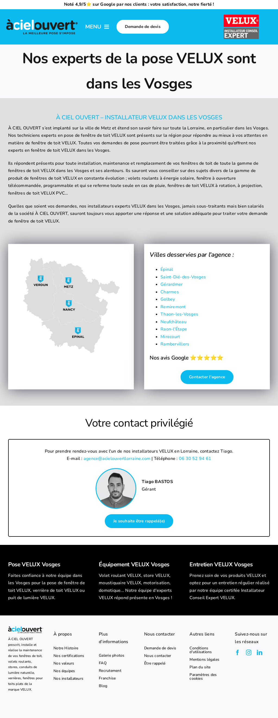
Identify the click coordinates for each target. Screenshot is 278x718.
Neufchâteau (173, 322)
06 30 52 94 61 (195, 459)
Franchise (107, 678)
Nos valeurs (63, 663)
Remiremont (173, 307)
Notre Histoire (65, 648)
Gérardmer (171, 284)
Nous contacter (157, 656)
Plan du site (199, 667)
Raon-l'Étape (173, 329)
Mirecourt (170, 337)
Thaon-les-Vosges (179, 314)
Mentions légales (204, 660)
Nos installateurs (68, 679)
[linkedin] (259, 652)
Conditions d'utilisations (200, 650)
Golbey (167, 299)
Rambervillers (174, 344)
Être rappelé (154, 663)
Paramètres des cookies (203, 677)
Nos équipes (64, 671)
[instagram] (248, 652)
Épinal (166, 269)
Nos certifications (68, 656)
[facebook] (237, 652)
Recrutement (110, 671)
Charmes (169, 292)
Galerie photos (111, 655)
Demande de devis (160, 648)
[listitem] (48, 587)
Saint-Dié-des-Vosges (183, 277)
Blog (103, 686)
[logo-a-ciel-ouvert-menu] (41, 20)
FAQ (103, 663)
